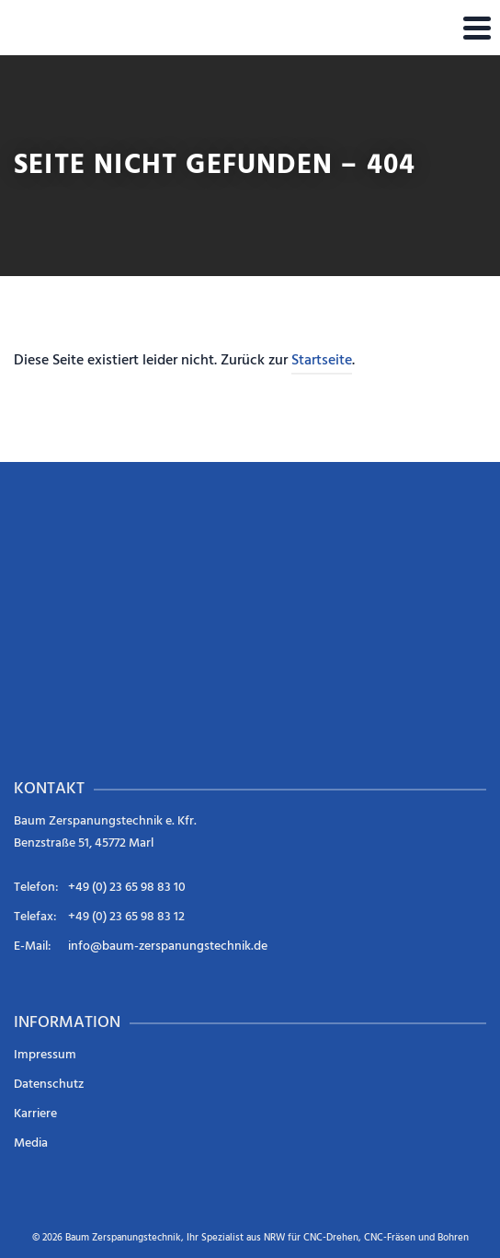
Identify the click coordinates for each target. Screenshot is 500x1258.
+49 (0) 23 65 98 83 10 (127, 887)
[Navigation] (477, 27)
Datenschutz (49, 1084)
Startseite (321, 361)
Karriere (35, 1114)
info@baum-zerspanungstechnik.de (167, 946)
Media (31, 1143)
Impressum (45, 1055)
